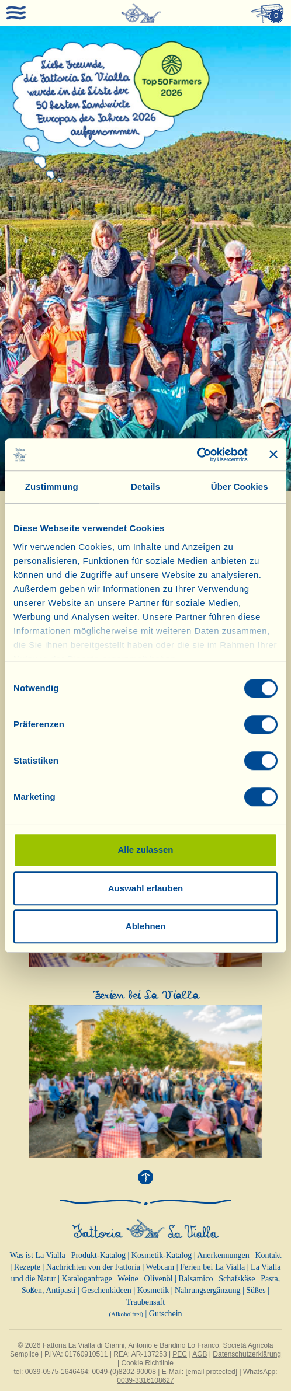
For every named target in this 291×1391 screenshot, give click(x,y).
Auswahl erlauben (145, 888)
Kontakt (268, 1255)
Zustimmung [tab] (51, 486)
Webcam (160, 1267)
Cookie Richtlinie (148, 1363)
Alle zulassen (145, 850)
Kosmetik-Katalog (161, 1255)
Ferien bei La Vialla (212, 1267)
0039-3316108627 (145, 1380)
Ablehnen (145, 926)
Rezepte (27, 1267)
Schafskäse (237, 1278)
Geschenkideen (106, 1290)
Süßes (255, 1290)
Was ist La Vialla (37, 1255)
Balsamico (195, 1278)
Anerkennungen (223, 1255)
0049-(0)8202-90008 (124, 1372)
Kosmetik (153, 1290)
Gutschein (165, 1313)
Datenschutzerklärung (247, 1354)
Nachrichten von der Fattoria (93, 1267)
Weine (127, 1278)
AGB (199, 1354)
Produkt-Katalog (98, 1255)
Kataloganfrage (86, 1278)
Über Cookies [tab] (239, 486)
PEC (179, 1354)
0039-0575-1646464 (56, 1372)
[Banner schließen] (273, 455)
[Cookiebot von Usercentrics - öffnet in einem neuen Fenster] (197, 454)
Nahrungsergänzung (208, 1290)
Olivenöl (158, 1278)
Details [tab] (145, 486)
